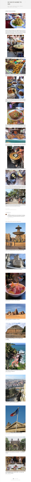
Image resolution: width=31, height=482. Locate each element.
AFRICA (18, 6)
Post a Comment (9, 372)
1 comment (8, 270)
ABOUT (8, 6)
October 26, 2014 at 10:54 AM (10, 217)
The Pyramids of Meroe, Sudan (12, 319)
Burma (8, 209)
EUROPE (11, 6)
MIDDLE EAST (15, 6)
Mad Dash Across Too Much (13, 209)
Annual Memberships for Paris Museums (14, 250)
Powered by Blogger (15, 478)
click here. (12, 28)
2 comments (8, 301)
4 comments (8, 251)
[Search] (25, 2)
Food (10, 209)
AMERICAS (21, 6)
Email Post (8, 208)
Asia (7, 209)
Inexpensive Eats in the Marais (12, 300)
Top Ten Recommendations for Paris (13, 432)
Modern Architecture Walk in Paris (13, 269)
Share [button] (6, 208)
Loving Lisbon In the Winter (11, 402)
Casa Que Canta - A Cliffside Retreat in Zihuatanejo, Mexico (14, 371)
